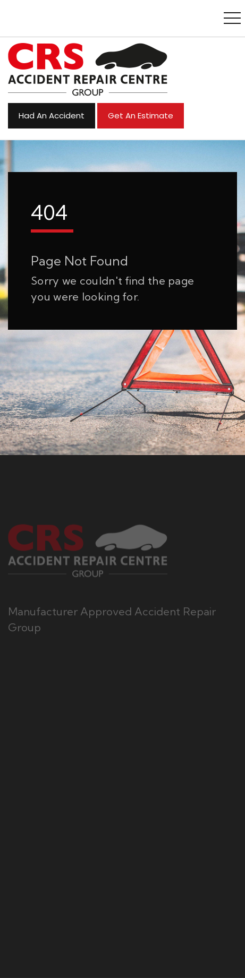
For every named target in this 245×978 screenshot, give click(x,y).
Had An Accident (52, 115)
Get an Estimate (140, 115)
